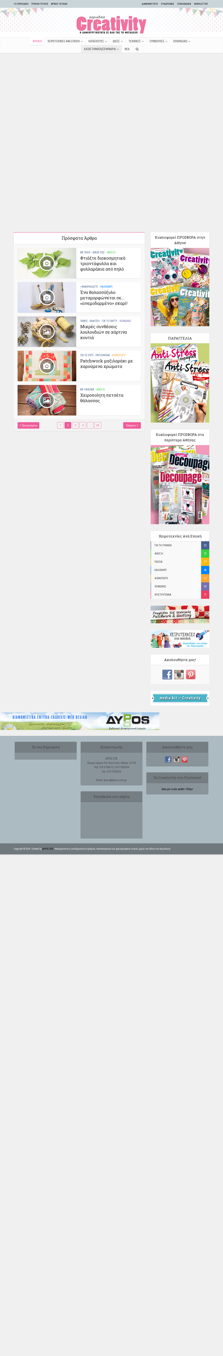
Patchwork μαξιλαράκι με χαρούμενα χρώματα (106, 340)
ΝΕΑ (127, 49)
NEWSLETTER (201, 3)
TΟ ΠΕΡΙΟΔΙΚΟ (21, 3)
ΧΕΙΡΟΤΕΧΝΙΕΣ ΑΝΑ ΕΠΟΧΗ (64, 41)
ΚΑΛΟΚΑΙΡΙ (106, 263)
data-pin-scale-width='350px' (177, 765)
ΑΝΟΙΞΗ (111, 228)
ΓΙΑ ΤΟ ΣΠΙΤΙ (86, 331)
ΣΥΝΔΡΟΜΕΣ (167, 3)
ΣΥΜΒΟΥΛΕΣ (156, 41)
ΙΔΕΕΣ (116, 41)
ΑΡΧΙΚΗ (37, 41)
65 (97, 401)
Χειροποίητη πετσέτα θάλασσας (101, 374)
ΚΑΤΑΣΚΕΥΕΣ (96, 41)
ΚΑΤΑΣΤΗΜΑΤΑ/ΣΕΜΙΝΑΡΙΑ (100, 49)
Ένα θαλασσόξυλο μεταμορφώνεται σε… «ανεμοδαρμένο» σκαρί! (104, 274)
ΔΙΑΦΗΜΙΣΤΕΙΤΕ (150, 3)
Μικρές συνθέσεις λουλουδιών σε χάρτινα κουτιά (103, 308)
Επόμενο (131, 402)
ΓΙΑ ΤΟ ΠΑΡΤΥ (109, 297)
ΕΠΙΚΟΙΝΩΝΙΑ (184, 3)
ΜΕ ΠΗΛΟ (85, 228)
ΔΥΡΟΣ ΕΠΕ (47, 825)
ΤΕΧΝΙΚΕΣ (135, 41)
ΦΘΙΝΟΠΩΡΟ (119, 331)
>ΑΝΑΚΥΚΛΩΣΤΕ (89, 263)
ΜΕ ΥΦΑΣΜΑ (87, 366)
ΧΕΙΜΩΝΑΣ (125, 297)
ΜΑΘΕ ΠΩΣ (99, 228)
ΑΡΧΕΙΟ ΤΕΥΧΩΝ (59, 3)
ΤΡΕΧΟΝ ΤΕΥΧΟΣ (39, 3)
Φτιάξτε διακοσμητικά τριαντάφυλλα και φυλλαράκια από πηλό (102, 240)
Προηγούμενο (29, 402)
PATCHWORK (103, 331)
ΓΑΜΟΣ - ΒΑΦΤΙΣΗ (90, 297)
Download (180, 41)
